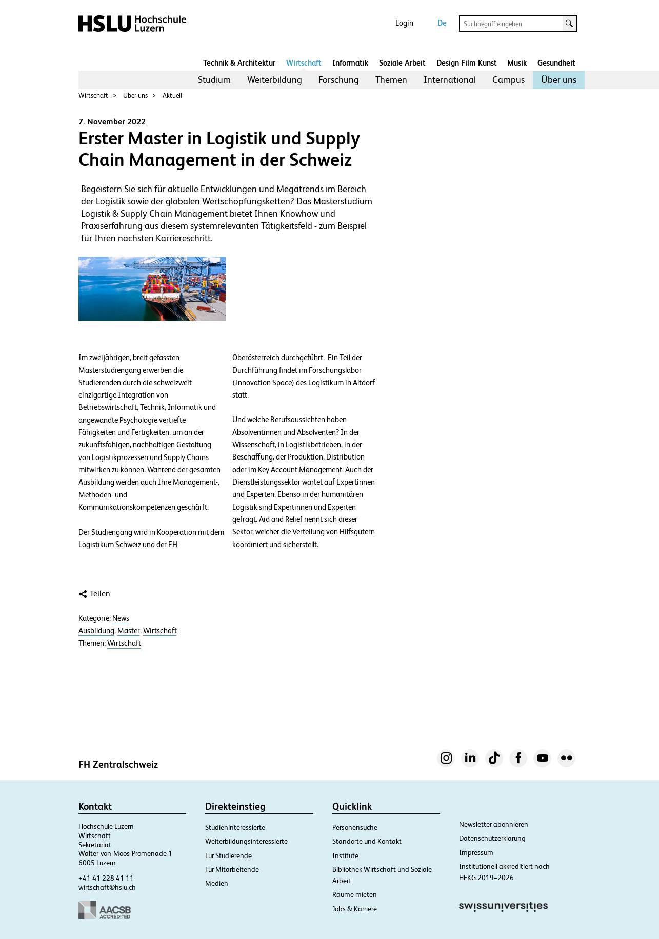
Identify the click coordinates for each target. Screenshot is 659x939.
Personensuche (354, 827)
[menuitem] (214, 80)
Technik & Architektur (239, 62)
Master (128, 631)
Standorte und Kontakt (367, 841)
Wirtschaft (304, 62)
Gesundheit (556, 62)
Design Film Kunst (466, 62)
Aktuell (172, 95)
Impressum (476, 852)
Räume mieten (354, 894)
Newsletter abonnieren (493, 824)
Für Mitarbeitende (232, 869)
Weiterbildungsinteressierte (246, 841)
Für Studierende (228, 855)
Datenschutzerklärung (492, 838)
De (442, 22)
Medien (216, 883)
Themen (391, 79)
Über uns (558, 79)
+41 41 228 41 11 (106, 878)
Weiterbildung (274, 79)
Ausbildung (96, 631)
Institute (345, 855)
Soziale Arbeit (402, 62)
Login (404, 22)
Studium (214, 79)
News (120, 618)
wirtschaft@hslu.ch (107, 887)
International (450, 79)
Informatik (350, 62)
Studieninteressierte (235, 827)
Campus (508, 79)
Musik (517, 62)
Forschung (338, 79)
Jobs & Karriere (354, 909)
